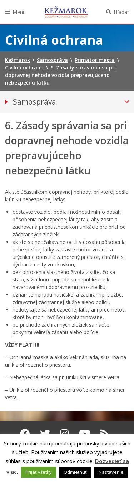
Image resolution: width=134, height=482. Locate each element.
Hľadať (121, 12)
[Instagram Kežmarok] (64, 433)
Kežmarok (66, 12)
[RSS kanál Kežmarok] (104, 433)
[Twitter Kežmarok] (45, 433)
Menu (19, 12)
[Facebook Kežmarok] (25, 433)
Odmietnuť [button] (75, 472)
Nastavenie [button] (111, 472)
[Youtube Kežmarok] (84, 433)
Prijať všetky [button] (38, 472)
